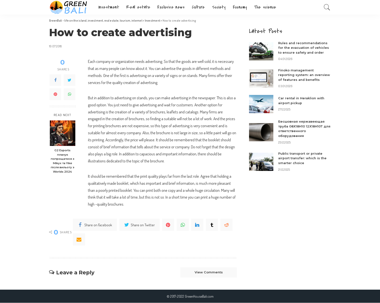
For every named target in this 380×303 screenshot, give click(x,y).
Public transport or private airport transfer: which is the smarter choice (302, 162)
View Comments (208, 272)
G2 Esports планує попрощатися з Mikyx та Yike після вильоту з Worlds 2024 (62, 161)
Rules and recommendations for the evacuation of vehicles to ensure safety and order (304, 47)
